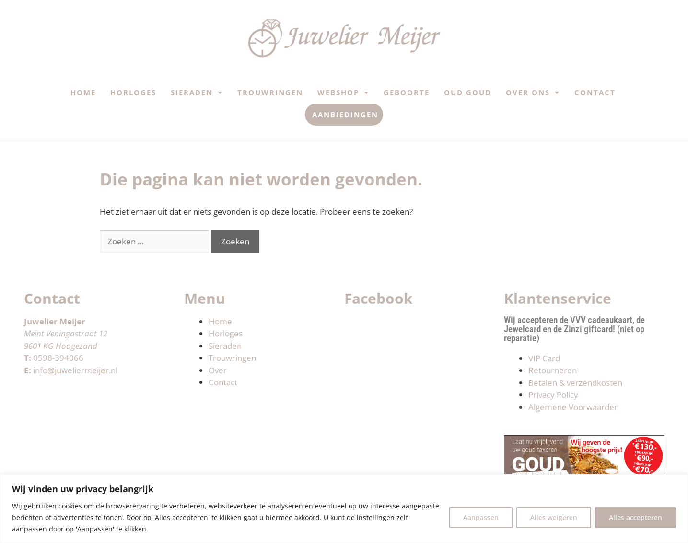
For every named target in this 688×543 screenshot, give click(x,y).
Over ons (533, 92)
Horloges (133, 92)
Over (218, 370)
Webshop (343, 92)
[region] (344, 508)
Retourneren (552, 370)
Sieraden (197, 92)
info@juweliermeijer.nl (75, 370)
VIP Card (544, 358)
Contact (595, 92)
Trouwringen (270, 92)
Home (83, 92)
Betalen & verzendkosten (575, 382)
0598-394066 (58, 357)
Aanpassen (481, 517)
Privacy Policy (553, 394)
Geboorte (407, 92)
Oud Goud (467, 92)
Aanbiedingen (345, 114)
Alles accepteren (635, 517)
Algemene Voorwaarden (573, 407)
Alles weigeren (553, 517)
